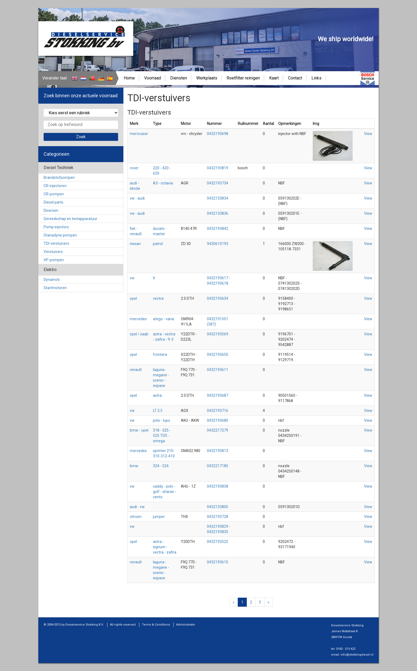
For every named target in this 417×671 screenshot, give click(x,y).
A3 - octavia (163, 183)
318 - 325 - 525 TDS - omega (162, 435)
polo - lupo (161, 420)
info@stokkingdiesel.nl (357, 654)
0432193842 (217, 228)
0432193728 (217, 516)
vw (132, 278)
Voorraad (152, 78)
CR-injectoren (55, 186)
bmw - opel (139, 430)
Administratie (185, 624)
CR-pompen (54, 194)
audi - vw (137, 507)
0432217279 (217, 430)
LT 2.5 (157, 410)
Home (129, 78)
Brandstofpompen (59, 177)
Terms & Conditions (156, 624)
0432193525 (217, 541)
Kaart (274, 78)
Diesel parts (53, 202)
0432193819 (217, 168)
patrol (158, 244)
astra (157, 395)
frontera (160, 354)
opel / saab (139, 334)
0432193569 (217, 334)
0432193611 (217, 370)
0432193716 (217, 410)
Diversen (51, 210)
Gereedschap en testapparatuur (70, 219)
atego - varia (163, 319)
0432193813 (217, 451)
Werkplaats (206, 78)
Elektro (50, 269)
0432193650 (217, 354)
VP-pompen (54, 260)
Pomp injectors (56, 227)
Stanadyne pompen (60, 235)
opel (133, 298)
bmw (134, 466)
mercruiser (139, 134)
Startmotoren (55, 288)
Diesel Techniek (58, 167)
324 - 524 (161, 466)
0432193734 (217, 183)
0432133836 (217, 213)
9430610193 (217, 244)
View (368, 134)
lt (154, 278)
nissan (135, 244)
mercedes (138, 319)
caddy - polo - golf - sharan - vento (164, 491)
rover (134, 168)
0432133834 (217, 198)
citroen (135, 516)
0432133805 (217, 507)
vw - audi (137, 198)
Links (316, 78)
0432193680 (217, 420)
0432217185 (217, 466)
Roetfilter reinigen (243, 78)
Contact (295, 78)
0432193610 (217, 562)
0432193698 (217, 134)
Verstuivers (53, 252)
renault (136, 370)
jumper (159, 516)
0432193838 (217, 486)
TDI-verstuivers (56, 243)
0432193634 (217, 298)
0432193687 (217, 395)
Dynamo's (52, 279)
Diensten (178, 78)
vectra (158, 298)
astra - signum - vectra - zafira (164, 546)
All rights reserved (123, 624)
